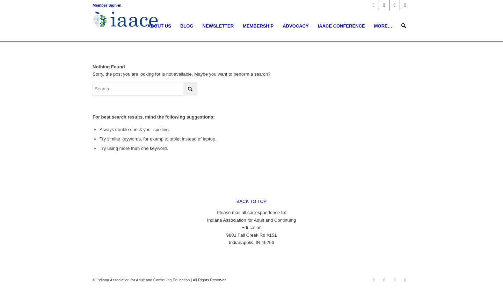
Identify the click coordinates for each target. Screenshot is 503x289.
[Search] (403, 26)
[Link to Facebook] (374, 5)
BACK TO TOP (251, 201)
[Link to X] (384, 5)
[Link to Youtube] (405, 5)
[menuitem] (159, 26)
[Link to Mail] (394, 5)
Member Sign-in (107, 5)
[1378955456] (127, 26)
